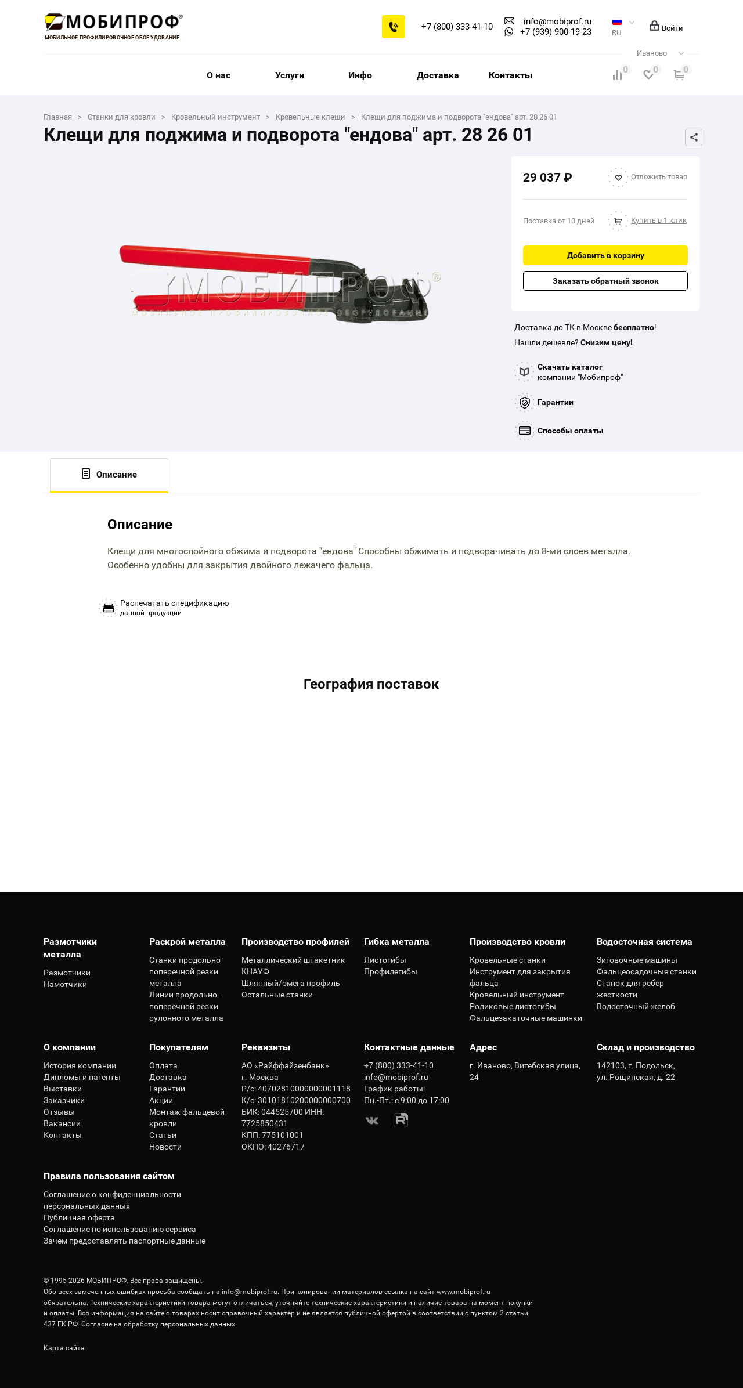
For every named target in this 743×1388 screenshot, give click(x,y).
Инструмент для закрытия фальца (520, 977)
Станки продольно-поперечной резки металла (186, 971)
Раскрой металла (187, 941)
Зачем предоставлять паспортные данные (124, 1240)
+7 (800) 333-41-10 (457, 26)
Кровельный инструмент (517, 994)
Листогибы (385, 959)
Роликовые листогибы (513, 1006)
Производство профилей (295, 941)
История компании (80, 1065)
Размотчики (67, 972)
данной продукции (174, 607)
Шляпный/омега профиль (290, 983)
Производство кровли (517, 941)
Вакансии (62, 1123)
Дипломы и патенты (82, 1077)
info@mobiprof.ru (249, 1292)
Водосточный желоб (636, 1006)
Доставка (438, 75)
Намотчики (65, 984)
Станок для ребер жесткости (630, 988)
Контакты (510, 75)
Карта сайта (64, 1348)
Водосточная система (644, 941)
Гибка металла (397, 941)
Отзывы (59, 1111)
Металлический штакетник (293, 959)
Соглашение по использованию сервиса (120, 1229)
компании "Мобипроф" (580, 372)
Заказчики (64, 1100)
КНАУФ (255, 971)
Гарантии (556, 402)
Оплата (163, 1065)
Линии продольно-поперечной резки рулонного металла (186, 1006)
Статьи (162, 1135)
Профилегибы (390, 971)
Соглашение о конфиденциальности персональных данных (112, 1200)
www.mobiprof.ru (463, 1292)
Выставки (63, 1088)
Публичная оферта (79, 1217)
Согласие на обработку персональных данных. (159, 1324)
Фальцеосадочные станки (647, 971)
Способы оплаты (571, 430)
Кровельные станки (508, 959)
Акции (161, 1100)
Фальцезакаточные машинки (526, 1017)
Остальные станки (277, 994)
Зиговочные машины (637, 959)
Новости (165, 1146)
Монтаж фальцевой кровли (187, 1117)
